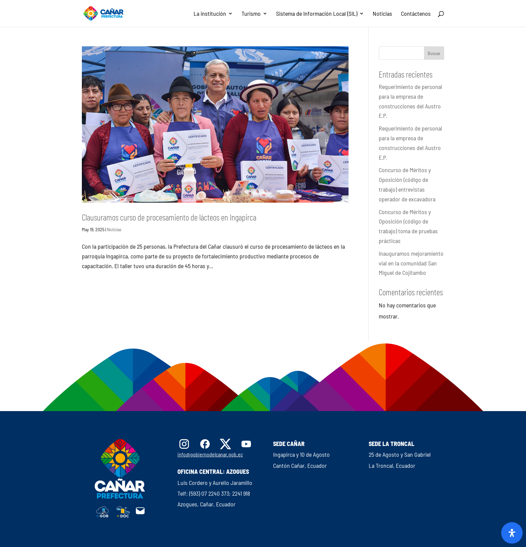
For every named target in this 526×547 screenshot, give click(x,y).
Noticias (382, 14)
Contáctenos (416, 14)
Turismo (251, 14)
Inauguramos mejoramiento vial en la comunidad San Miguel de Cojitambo (411, 263)
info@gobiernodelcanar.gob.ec (210, 454)
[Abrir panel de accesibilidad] (512, 533)
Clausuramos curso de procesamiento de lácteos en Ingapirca (169, 217)
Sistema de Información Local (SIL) (316, 14)
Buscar (434, 53)
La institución (210, 14)
